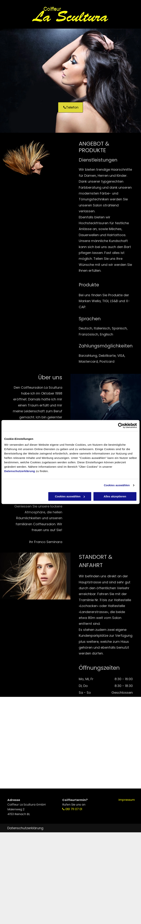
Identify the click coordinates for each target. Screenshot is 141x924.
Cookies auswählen (117, 485)
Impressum (126, 800)
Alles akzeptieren (115, 496)
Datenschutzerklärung (19, 471)
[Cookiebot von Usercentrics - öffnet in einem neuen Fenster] (121, 425)
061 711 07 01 (73, 809)
